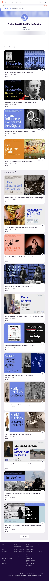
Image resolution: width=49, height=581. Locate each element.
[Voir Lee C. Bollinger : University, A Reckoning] (24, 60)
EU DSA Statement (22, 575)
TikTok (39, 556)
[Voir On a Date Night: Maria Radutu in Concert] (24, 244)
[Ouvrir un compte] (38, 2)
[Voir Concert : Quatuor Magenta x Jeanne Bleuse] (24, 363)
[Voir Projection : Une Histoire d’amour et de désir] (24, 274)
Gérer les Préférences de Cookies (34, 575)
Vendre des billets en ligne (19, 549)
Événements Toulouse (30, 556)
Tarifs (3, 549)
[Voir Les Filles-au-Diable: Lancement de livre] (24, 149)
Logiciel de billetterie (6, 547)
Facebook (40, 551)
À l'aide (35, 571)
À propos (27, 571)
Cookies (16, 575)
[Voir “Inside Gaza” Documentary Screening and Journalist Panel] (24, 481)
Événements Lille (29, 554)
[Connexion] (28, 2)
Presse (43, 571)
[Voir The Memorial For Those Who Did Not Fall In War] (24, 215)
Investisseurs (11, 573)
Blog (31, 571)
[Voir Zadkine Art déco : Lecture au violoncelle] (24, 422)
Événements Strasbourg (31, 563)
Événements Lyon (29, 551)
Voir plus (24, 536)
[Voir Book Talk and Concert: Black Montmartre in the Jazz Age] (24, 185)
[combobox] (35, 6)
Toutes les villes (29, 565)
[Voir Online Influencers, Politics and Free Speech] (24, 119)
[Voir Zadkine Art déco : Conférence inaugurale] (24, 392)
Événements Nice (29, 558)
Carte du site (4, 556)
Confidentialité (40, 573)
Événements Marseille (30, 553)
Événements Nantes (30, 561)
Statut (28, 573)
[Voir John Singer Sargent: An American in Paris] (24, 451)
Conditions (33, 573)
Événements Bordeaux (30, 560)
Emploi (39, 571)
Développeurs (23, 573)
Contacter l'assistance (42, 547)
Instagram (40, 554)
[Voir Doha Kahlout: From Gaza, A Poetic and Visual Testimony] (24, 304)
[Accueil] (3, 2)
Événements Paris (29, 549)
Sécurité (17, 573)
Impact (6, 573)
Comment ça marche (7, 571)
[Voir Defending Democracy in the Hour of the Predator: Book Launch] (24, 513)
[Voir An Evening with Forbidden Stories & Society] (24, 333)
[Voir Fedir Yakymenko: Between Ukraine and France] (24, 90)
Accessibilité (10, 575)
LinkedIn (40, 553)
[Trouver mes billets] (17, 2)
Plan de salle (4, 551)
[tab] (8, 41)
